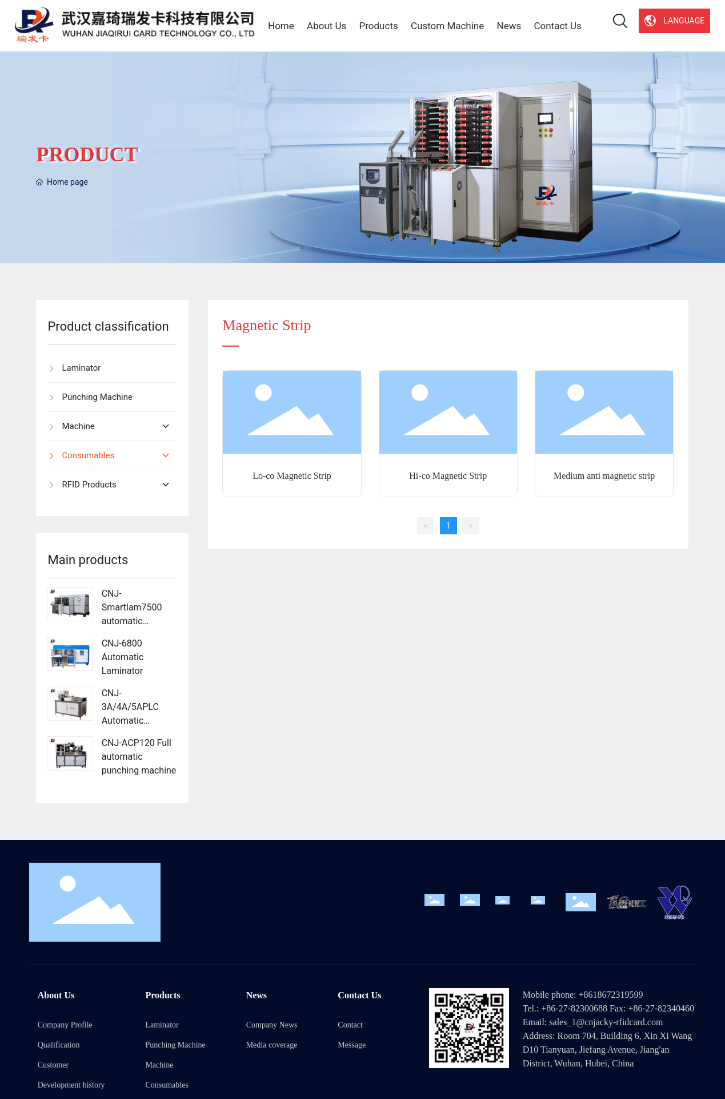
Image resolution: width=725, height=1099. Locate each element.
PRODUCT (87, 154)
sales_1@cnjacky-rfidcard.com (606, 1022)
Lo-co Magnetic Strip (292, 476)
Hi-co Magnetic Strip (448, 476)
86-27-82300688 (576, 1008)
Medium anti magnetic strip (604, 476)
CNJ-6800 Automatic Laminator (123, 657)
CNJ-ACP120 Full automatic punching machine (139, 756)
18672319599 (617, 994)
